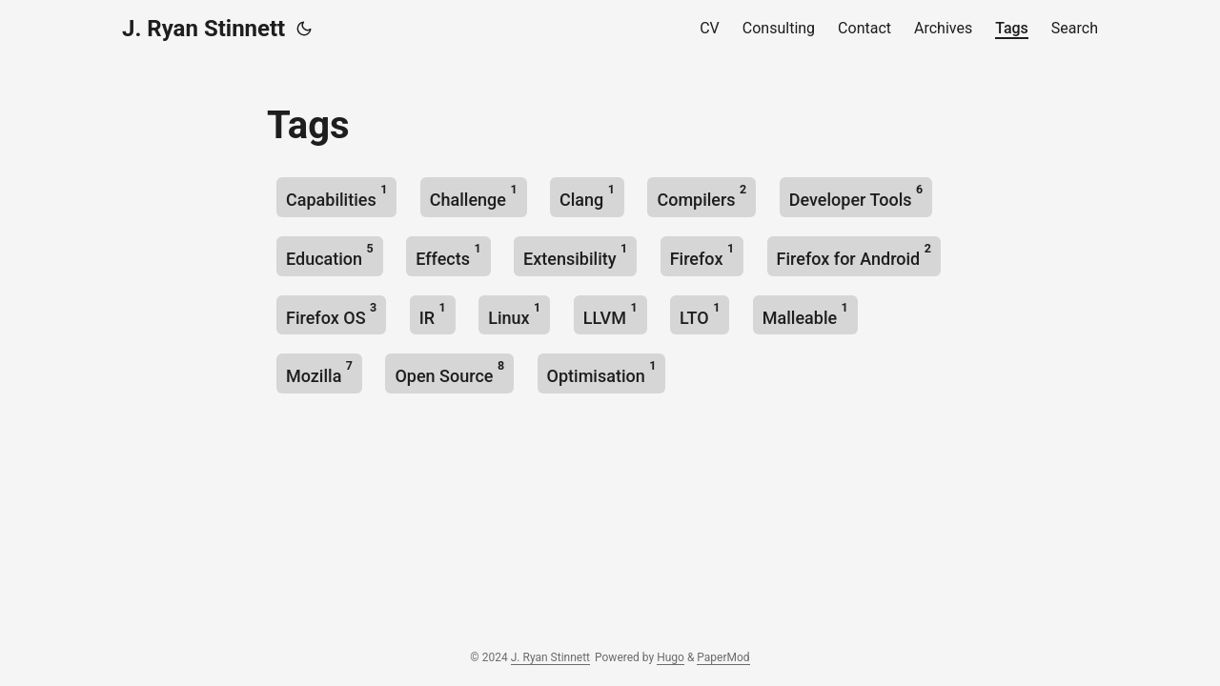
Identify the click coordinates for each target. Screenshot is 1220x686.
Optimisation (602, 372)
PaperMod (723, 657)
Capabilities (336, 196)
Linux (514, 314)
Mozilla (319, 372)
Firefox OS (331, 314)
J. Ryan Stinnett (203, 28)
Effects (448, 255)
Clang (587, 196)
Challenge (474, 196)
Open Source (449, 372)
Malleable (805, 314)
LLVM (610, 314)
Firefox (702, 255)
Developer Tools (856, 196)
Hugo (670, 657)
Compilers (701, 196)
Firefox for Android (854, 255)
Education (330, 255)
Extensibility (575, 255)
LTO (700, 314)
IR (432, 314)
